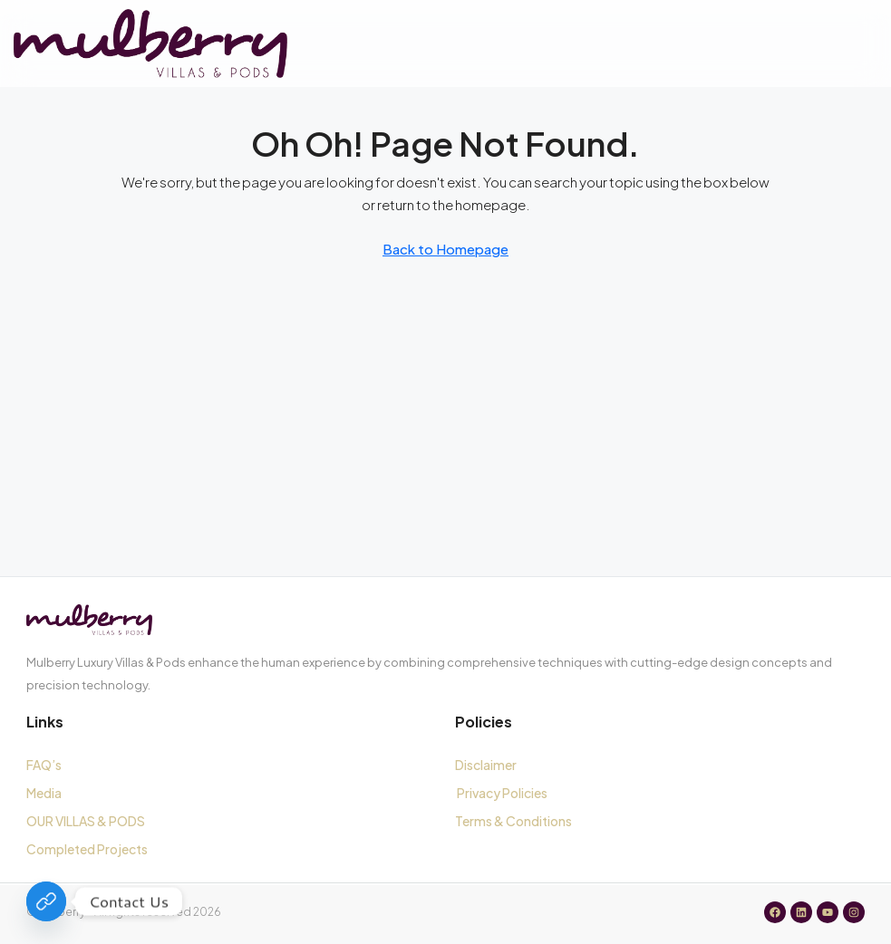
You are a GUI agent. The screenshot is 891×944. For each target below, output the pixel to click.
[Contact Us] (46, 901)
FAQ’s (44, 764)
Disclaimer (486, 764)
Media (44, 793)
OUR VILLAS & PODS (85, 821)
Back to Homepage (445, 248)
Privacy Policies (502, 793)
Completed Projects (87, 849)
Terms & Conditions (515, 821)
